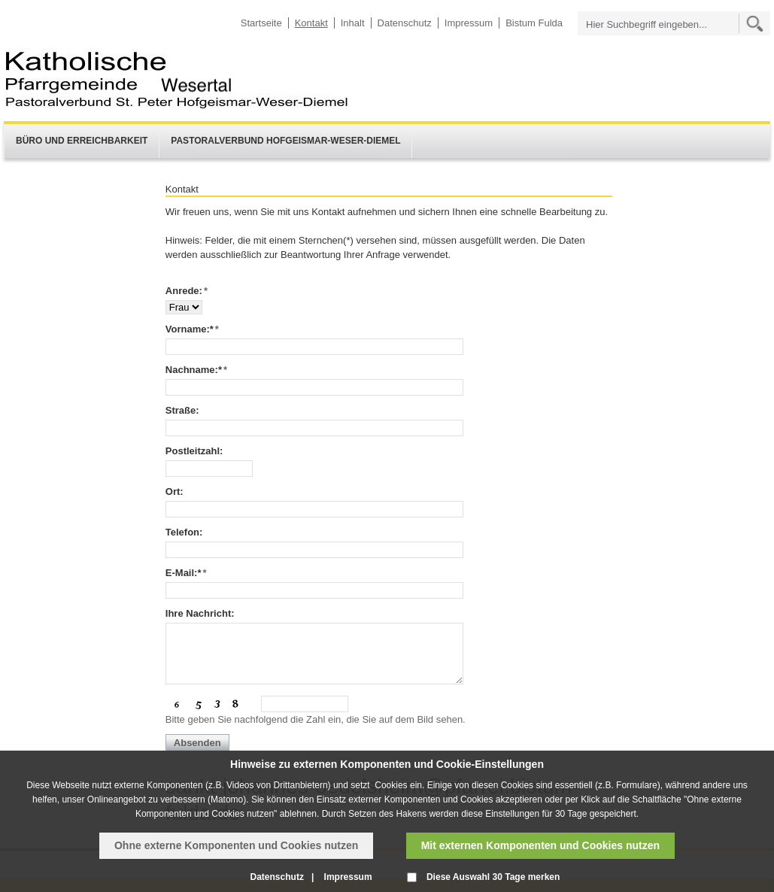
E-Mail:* (186, 572)
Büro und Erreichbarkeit (81, 140)
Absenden (197, 742)
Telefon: (184, 532)
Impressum (469, 23)
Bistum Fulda (534, 23)
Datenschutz (405, 23)
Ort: (174, 491)
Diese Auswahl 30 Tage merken (493, 877)
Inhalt (353, 23)
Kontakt (311, 23)
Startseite (261, 23)
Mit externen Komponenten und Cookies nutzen (540, 845)
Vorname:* (192, 329)
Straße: (182, 410)
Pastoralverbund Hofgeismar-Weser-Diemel (285, 140)
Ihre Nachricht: (200, 613)
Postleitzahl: (194, 451)
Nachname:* (196, 369)
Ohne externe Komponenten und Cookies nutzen (236, 845)
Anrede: (186, 290)
